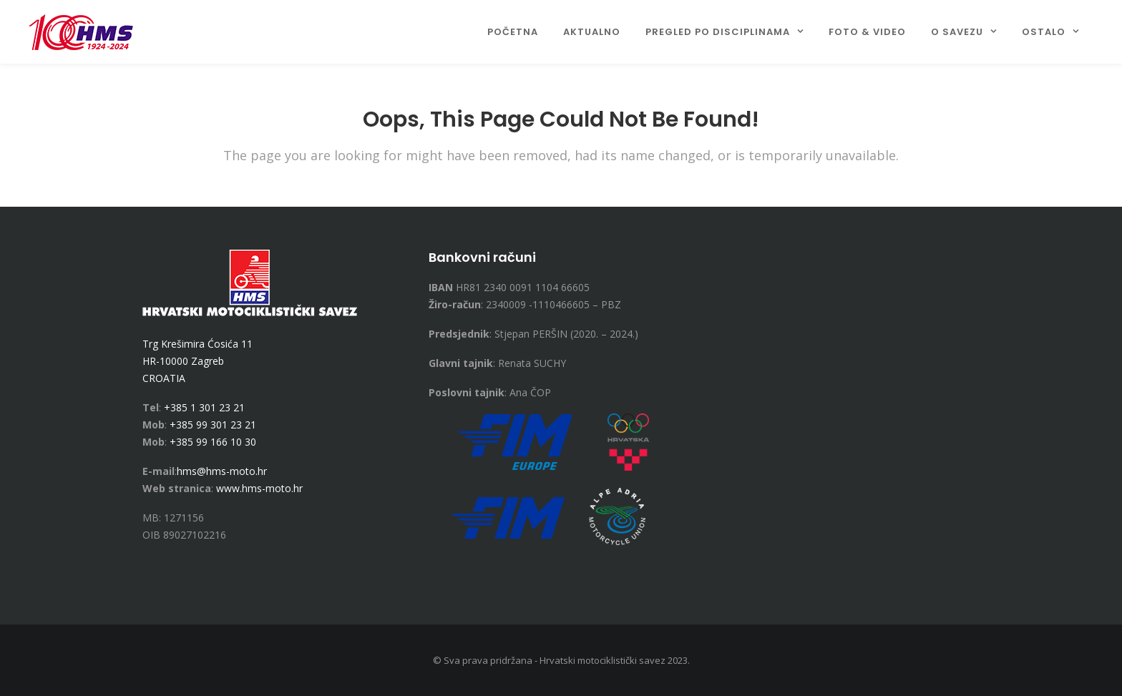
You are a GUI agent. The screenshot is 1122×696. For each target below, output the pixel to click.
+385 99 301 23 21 (213, 424)
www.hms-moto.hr (259, 488)
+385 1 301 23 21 (204, 407)
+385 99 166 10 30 (213, 442)
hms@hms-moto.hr (222, 471)
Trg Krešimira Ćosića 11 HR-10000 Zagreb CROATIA (197, 361)
